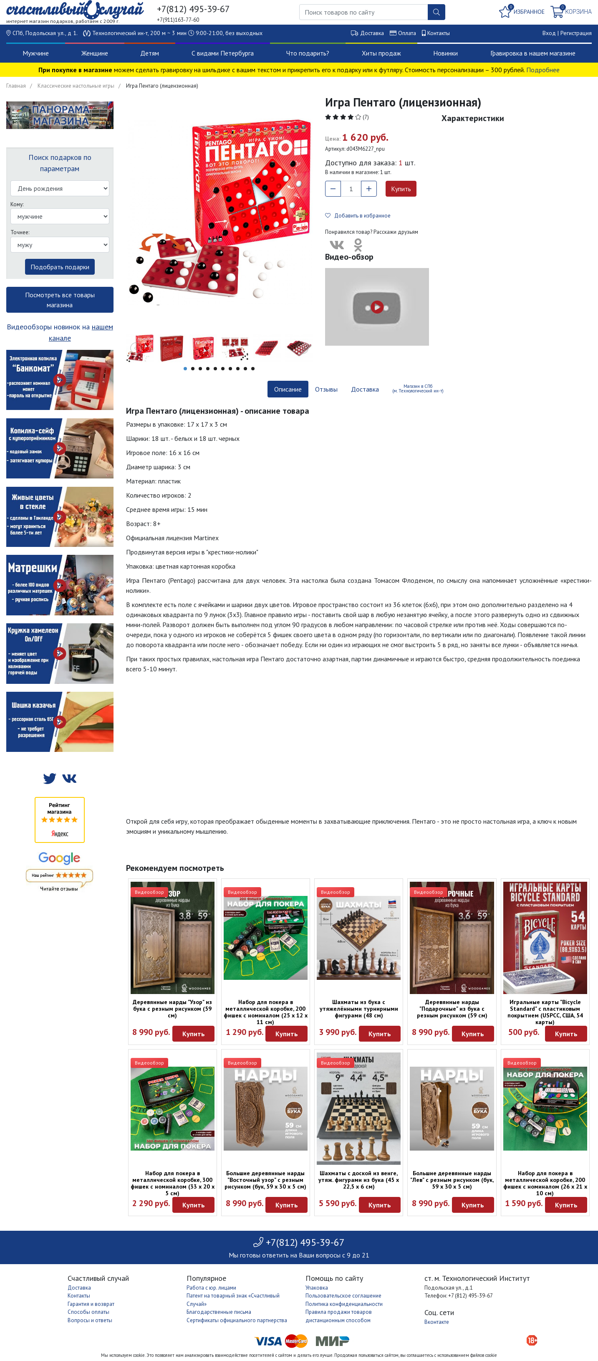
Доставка (372, 33)
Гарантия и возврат (91, 1304)
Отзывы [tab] (326, 389)
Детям (149, 53)
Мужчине (36, 53)
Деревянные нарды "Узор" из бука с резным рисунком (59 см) (172, 1008)
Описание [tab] (288, 389)
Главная (16, 85)
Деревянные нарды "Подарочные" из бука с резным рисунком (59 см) (452, 1008)
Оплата (407, 33)
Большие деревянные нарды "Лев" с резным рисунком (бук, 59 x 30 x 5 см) (452, 1179)
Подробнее (543, 70)
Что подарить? (307, 53)
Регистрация (576, 33)
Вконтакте (436, 1322)
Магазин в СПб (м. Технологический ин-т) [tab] (418, 388)
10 (253, 368)
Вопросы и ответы (90, 1320)
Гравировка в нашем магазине (532, 53)
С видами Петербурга (223, 53)
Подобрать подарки (59, 267)
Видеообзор (149, 892)
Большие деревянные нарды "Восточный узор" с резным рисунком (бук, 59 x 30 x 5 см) (265, 1179)
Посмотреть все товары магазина (60, 300)
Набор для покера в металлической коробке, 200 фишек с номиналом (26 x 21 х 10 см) (545, 1183)
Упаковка (316, 1287)
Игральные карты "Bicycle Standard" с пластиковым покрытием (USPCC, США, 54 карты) (545, 1012)
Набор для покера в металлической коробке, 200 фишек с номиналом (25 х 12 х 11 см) (266, 1012)
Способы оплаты (88, 1311)
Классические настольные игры (76, 85)
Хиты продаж (381, 53)
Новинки (445, 53)
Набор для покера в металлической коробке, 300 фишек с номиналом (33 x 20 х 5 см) (172, 1183)
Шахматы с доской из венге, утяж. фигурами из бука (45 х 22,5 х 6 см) (358, 1179)
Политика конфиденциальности (344, 1304)
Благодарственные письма (219, 1311)
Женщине (94, 53)
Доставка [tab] (365, 389)
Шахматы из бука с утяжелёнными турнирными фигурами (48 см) (359, 1008)
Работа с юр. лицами (211, 1287)
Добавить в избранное (358, 215)
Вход (549, 33)
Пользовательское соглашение (343, 1295)
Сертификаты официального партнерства (237, 1320)
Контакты (438, 33)
